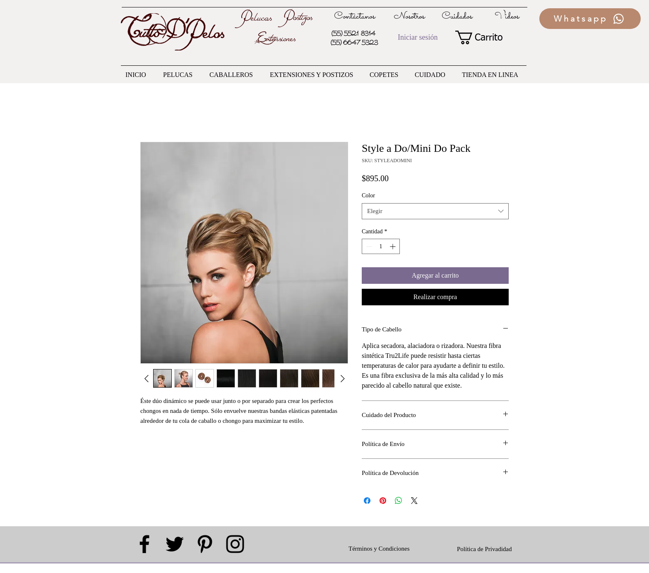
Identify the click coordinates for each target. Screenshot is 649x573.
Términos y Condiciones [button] (379, 548)
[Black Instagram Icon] (235, 544)
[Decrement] (368, 246)
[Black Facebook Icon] (144, 544)
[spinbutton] (380, 246)
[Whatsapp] (590, 18)
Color (368, 195)
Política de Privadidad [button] (484, 549)
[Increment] (393, 246)
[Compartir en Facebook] (367, 501)
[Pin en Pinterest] (383, 501)
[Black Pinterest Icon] (205, 544)
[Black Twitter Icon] (175, 544)
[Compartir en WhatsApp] (399, 501)
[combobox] (435, 211)
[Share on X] (414, 501)
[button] (486, 37)
